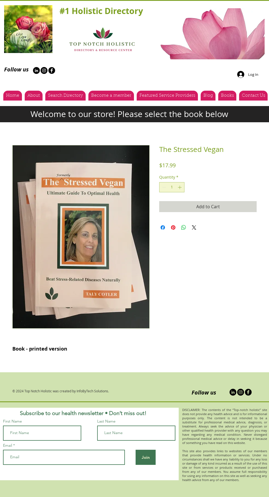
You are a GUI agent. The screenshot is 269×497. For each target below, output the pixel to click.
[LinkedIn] (232, 392)
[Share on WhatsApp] (183, 227)
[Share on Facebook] (162, 227)
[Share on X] (194, 227)
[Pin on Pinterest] (173, 227)
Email (7, 445)
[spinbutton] (172, 187)
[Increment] (180, 187)
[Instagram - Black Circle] (44, 70)
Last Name (106, 421)
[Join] (146, 457)
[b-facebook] (51, 70)
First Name (12, 421)
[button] (210, 33)
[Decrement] (163, 187)
